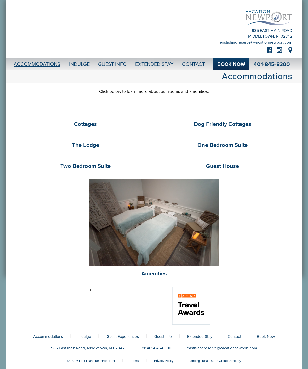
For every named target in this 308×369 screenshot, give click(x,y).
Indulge (84, 336)
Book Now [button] (231, 64)
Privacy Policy (163, 361)
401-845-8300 (272, 64)
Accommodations (48, 336)
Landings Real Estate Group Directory (215, 361)
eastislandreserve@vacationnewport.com (256, 42)
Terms (134, 361)
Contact (234, 336)
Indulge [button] (79, 64)
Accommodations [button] (37, 64)
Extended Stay (199, 336)
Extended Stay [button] (154, 64)
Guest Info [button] (112, 64)
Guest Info (163, 336)
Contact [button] (193, 64)
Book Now (266, 336)
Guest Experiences (123, 336)
